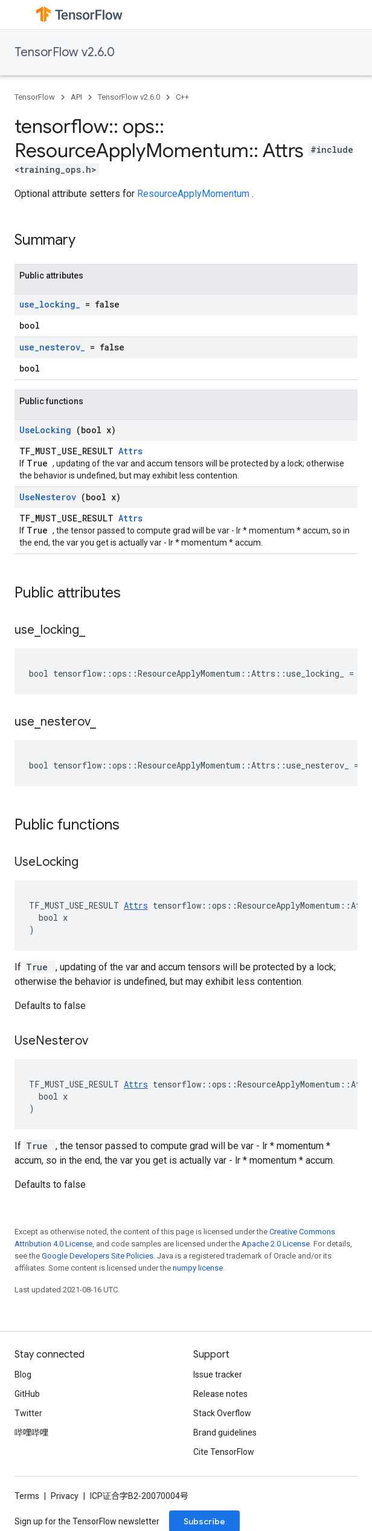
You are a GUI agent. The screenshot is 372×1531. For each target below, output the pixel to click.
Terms (26, 1496)
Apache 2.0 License (276, 1243)
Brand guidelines (225, 1432)
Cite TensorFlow (223, 1452)
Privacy (65, 1496)
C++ (182, 97)
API (76, 97)
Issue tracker (217, 1374)
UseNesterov (50, 497)
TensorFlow (34, 97)
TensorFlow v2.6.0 (64, 52)
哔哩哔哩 (31, 1432)
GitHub (27, 1394)
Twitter (28, 1413)
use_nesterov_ (54, 347)
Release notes (220, 1394)
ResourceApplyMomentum (194, 193)
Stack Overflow (222, 1413)
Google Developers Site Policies (97, 1255)
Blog (22, 1374)
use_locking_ (52, 304)
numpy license (198, 1267)
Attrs (130, 451)
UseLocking (47, 430)
